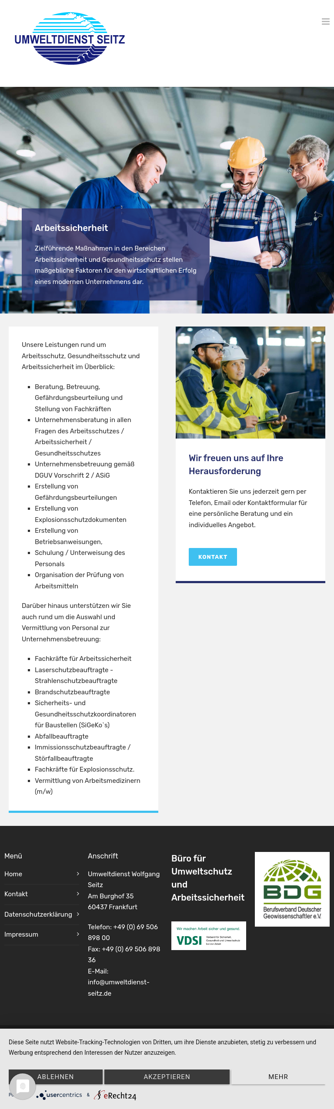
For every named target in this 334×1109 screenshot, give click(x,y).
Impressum (21, 934)
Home (13, 874)
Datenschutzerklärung (38, 914)
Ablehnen (55, 1077)
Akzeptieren (167, 1077)
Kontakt (212, 557)
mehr (278, 1077)
